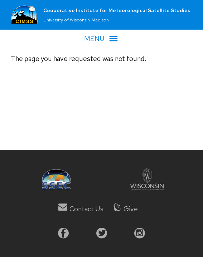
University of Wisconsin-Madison (76, 20)
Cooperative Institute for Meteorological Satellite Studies (116, 10)
